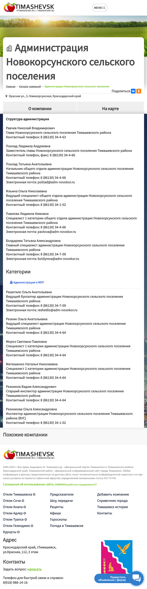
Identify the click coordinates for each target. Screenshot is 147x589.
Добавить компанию (113, 494)
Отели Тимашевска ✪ (19, 494)
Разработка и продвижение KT (80, 484)
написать (34, 569)
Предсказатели (62, 494)
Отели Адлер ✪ (14, 513)
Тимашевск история (112, 507)
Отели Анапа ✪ (14, 507)
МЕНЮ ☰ (100, 8)
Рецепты (56, 507)
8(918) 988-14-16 (15, 582)
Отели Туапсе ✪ (15, 519)
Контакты (104, 513)
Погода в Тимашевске (66, 525)
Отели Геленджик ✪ (18, 525)
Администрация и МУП (27, 282)
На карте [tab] (110, 108)
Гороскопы (58, 519)
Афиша (55, 513)
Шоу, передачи (61, 500)
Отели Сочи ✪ (13, 500)
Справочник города (112, 500)
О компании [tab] (39, 108)
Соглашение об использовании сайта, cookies (33, 484)
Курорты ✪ (11, 532)
